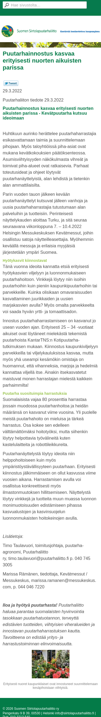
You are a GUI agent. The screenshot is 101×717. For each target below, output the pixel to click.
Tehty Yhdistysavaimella (20, 703)
